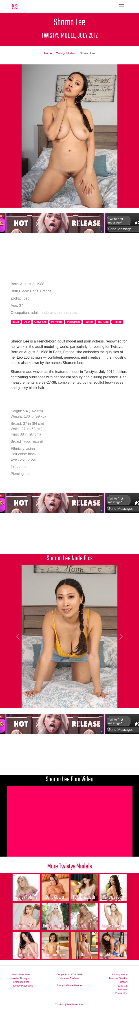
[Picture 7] (81, 702)
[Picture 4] (57, 702)
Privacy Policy (120, 974)
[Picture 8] (89, 702)
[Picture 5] (65, 702)
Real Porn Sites (75, 1004)
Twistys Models (66, 53)
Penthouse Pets (20, 982)
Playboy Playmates (22, 985)
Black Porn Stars (21, 974)
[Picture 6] (73, 702)
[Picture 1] (33, 702)
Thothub (59, 1004)
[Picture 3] (49, 702)
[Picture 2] (41, 702)
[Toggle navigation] (121, 6)
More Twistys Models (69, 866)
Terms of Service (118, 978)
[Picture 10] (106, 702)
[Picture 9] (98, 702)
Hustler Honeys (20, 978)
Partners (122, 989)
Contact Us (121, 993)
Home (48, 53)
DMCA (124, 982)
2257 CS (123, 985)
